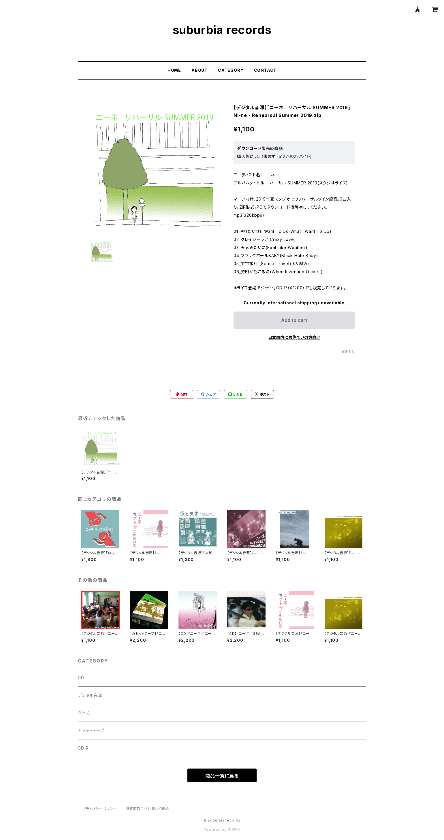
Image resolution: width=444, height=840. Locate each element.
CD (81, 677)
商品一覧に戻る (222, 776)
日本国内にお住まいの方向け (294, 337)
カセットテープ (91, 730)
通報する (347, 352)
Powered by (222, 829)
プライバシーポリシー (99, 809)
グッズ (83, 712)
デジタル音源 (90, 695)
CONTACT (265, 70)
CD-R (83, 747)
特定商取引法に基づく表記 (147, 809)
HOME (174, 70)
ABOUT (199, 70)
